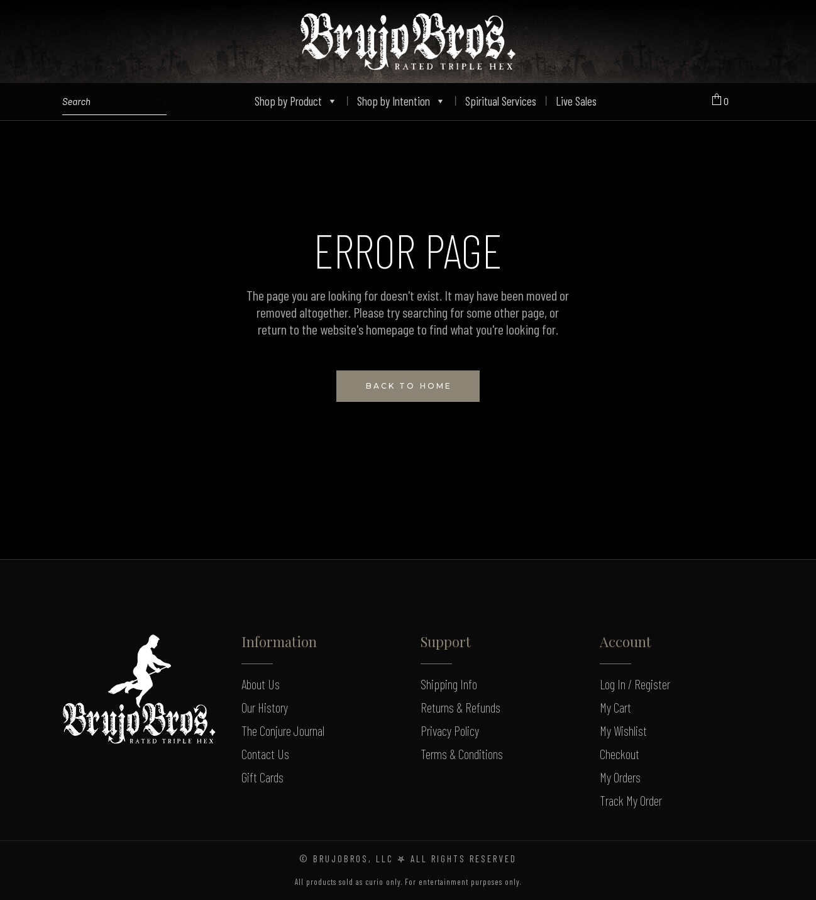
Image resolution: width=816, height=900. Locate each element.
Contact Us (265, 754)
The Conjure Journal (282, 730)
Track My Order (631, 800)
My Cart (615, 707)
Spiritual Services (500, 101)
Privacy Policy (450, 730)
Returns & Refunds (460, 707)
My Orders (620, 777)
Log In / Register (635, 684)
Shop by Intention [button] (401, 101)
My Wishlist (623, 730)
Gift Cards (262, 777)
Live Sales (576, 101)
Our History (264, 707)
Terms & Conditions (462, 754)
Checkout (619, 754)
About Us (260, 684)
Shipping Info (449, 684)
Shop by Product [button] (296, 101)
